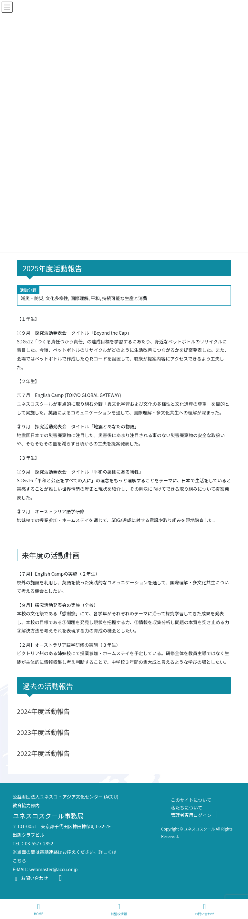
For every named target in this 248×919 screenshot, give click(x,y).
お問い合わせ (30, 878)
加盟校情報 (119, 909)
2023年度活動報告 (43, 732)
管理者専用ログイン (191, 815)
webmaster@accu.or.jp (53, 869)
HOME (38, 909)
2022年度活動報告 (43, 753)
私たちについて (186, 807)
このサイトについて (191, 800)
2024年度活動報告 (43, 711)
